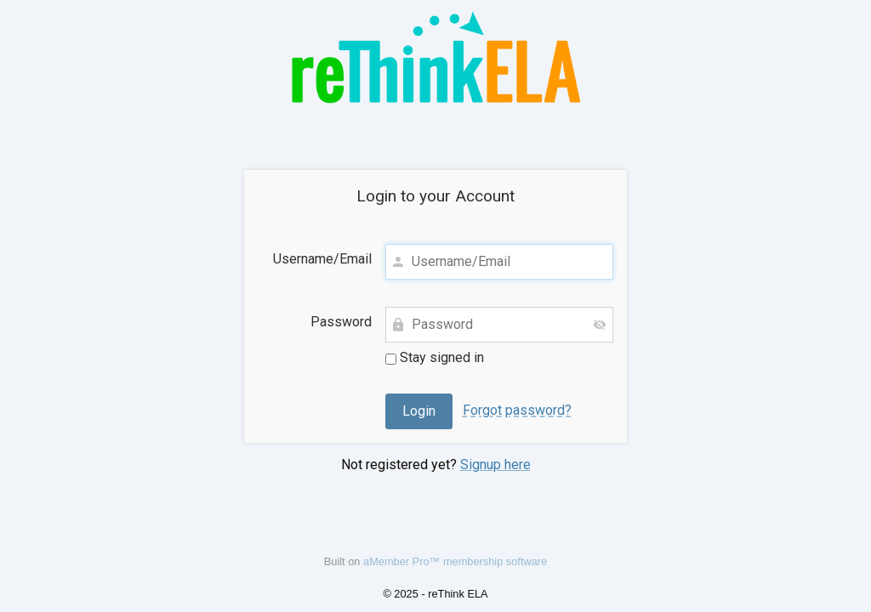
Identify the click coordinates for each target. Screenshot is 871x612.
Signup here (495, 464)
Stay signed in (434, 357)
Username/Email (322, 259)
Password (341, 322)
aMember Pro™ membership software (455, 561)
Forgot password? (517, 410)
